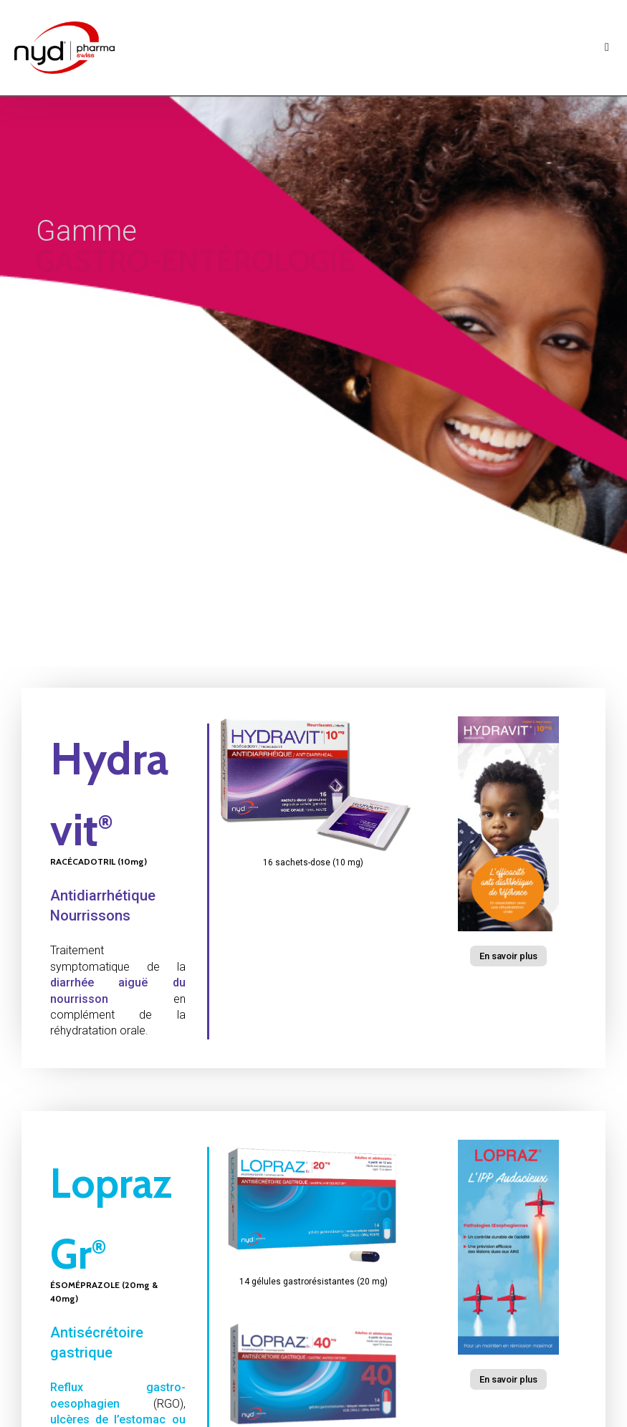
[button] (508, 956)
